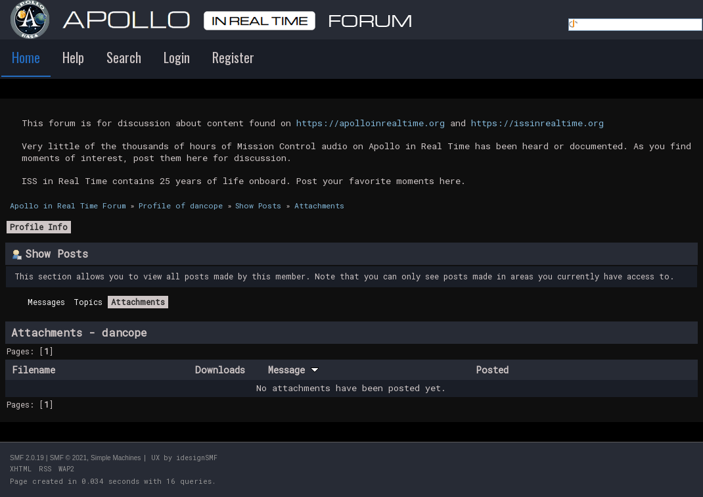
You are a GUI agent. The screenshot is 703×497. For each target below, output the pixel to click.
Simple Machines (116, 458)
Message (293, 370)
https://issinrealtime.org (537, 123)
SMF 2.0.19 (27, 458)
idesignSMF (196, 458)
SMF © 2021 (68, 458)
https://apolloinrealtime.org (370, 123)
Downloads (220, 370)
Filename (33, 370)
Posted (492, 370)
